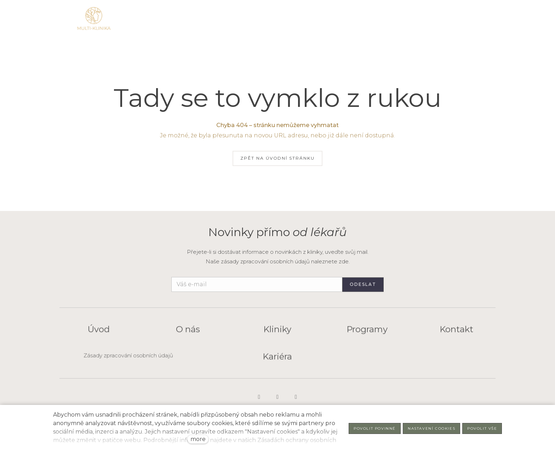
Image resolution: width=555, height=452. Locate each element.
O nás (188, 333)
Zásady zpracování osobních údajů (128, 359)
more (198, 439)
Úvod (98, 333)
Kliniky (277, 333)
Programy (367, 333)
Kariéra (277, 360)
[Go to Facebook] (296, 401)
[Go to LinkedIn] (277, 401)
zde (344, 261)
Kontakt (456, 333)
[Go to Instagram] (259, 401)
